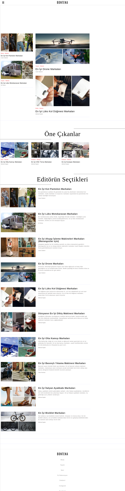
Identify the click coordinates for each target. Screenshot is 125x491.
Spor (62, 470)
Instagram (62, 486)
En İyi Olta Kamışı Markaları (11, 162)
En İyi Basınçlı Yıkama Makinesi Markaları (62, 363)
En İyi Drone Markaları (48, 69)
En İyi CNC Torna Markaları (41, 162)
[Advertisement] (42, 19)
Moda (62, 460)
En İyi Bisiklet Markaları (51, 413)
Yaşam (62, 465)
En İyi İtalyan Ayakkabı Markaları (56, 388)
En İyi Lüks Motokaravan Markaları (14, 83)
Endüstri (62, 480)
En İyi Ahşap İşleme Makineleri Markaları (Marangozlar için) (61, 240)
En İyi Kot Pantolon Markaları (12, 56)
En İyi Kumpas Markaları (71, 162)
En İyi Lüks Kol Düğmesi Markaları (55, 111)
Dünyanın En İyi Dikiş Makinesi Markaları (61, 313)
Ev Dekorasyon (63, 475)
